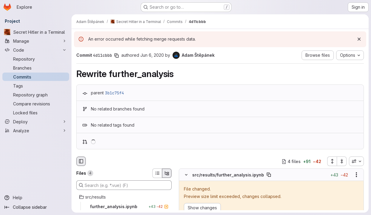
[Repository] (35, 59)
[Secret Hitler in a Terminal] (35, 32)
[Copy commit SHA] (116, 55)
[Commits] (35, 77)
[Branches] (35, 68)
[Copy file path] (268, 175)
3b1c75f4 (114, 93)
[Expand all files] (332, 161)
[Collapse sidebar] (35, 207)
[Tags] (35, 86)
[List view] (157, 173)
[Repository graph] (35, 94)
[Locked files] (35, 112)
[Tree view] (167, 173)
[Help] (35, 198)
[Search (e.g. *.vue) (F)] (124, 185)
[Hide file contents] (186, 175)
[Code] (35, 50)
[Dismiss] (359, 39)
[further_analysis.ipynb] (124, 206)
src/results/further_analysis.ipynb (228, 174)
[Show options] (356, 175)
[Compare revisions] (35, 103)
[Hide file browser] (81, 161)
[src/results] (124, 197)
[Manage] (35, 41)
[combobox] (356, 161)
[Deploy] (35, 121)
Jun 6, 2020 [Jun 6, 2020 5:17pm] (152, 55)
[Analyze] (35, 130)
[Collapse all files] (342, 161)
